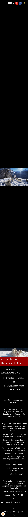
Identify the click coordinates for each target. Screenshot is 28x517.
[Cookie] (3, 514)
